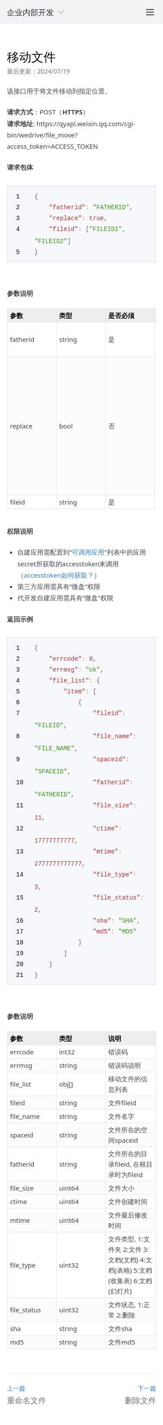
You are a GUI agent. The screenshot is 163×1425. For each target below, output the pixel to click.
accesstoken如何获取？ (59, 573)
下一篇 (147, 1377)
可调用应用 (88, 549)
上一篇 (16, 1377)
